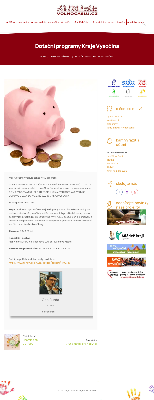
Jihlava (110, 160)
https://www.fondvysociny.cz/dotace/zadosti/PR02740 (40, 262)
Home (43, 56)
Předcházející (29, 336)
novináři (101, 22)
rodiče (68, 22)
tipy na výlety (114, 116)
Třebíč (110, 167)
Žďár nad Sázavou (117, 171)
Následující (91, 340)
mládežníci (84, 22)
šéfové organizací (19, 22)
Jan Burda (50, 300)
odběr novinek (137, 22)
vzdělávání (113, 120)
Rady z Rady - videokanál (121, 127)
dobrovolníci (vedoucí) (46, 22)
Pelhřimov (112, 163)
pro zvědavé (118, 22)
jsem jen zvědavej (61, 56)
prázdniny (112, 124)
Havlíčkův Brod (115, 156)
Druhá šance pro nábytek (81, 344)
